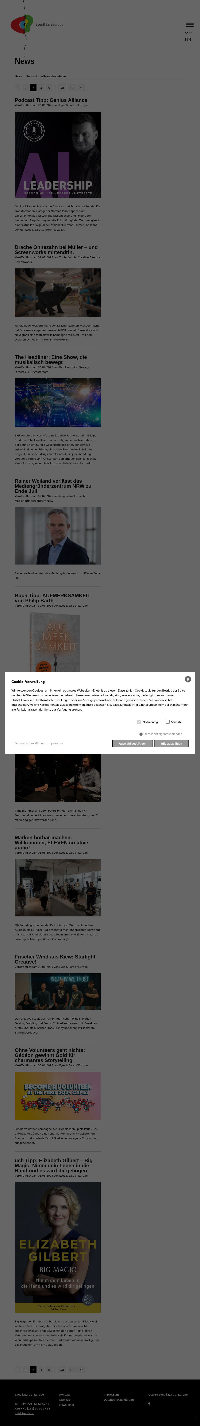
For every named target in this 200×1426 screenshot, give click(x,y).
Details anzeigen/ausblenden (163, 734)
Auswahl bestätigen (132, 743)
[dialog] (100, 713)
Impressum (55, 743)
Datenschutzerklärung (30, 743)
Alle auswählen (171, 743)
